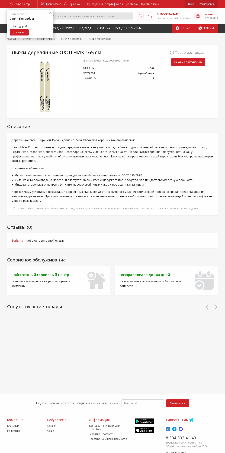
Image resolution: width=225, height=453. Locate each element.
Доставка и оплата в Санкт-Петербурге (105, 427)
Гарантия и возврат (101, 434)
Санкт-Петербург (22, 4)
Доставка (132, 4)
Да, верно (19, 32)
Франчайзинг (51, 4)
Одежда (85, 28)
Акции (206, 28)
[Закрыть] (50, 13)
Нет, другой (20, 26)
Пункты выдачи (150, 4)
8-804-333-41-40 (181, 437)
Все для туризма (128, 28)
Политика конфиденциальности (108, 439)
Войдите (17, 240)
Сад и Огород (63, 28)
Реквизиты (13, 430)
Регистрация (206, 4)
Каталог (52, 425)
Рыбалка (103, 28)
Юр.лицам (72, 4)
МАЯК (126, 60)
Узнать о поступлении (188, 62)
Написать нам (177, 420)
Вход (191, 4)
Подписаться (177, 403)
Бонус (183, 28)
